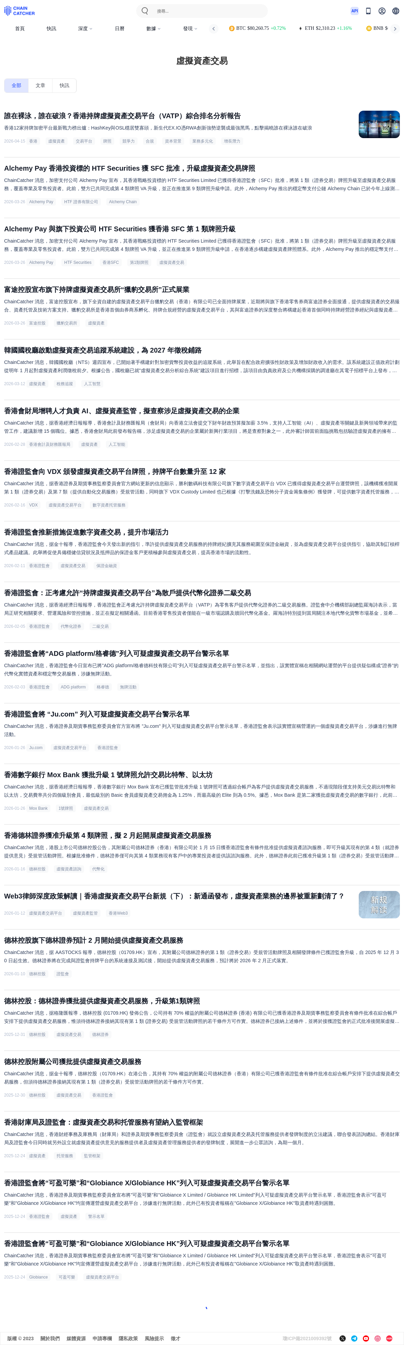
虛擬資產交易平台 (65, 505)
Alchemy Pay (41, 201)
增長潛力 (232, 141)
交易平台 (84, 141)
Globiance (38, 1277)
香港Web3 (118, 913)
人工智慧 (92, 383)
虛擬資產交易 (171, 262)
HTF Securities (77, 262)
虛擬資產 (56, 141)
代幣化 (98, 869)
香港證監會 (39, 565)
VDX (33, 505)
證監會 (63, 973)
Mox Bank (38, 808)
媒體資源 (76, 1338)
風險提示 (154, 1338)
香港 (33, 141)
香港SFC (111, 262)
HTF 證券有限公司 (81, 201)
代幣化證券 (71, 626)
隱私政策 (128, 1338)
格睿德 (103, 687)
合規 (150, 141)
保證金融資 (106, 565)
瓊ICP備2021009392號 (307, 1338)
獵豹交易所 (67, 323)
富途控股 (37, 323)
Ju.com (36, 747)
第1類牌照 (139, 262)
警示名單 (96, 1216)
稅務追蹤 (65, 383)
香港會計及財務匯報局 (49, 444)
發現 (190, 28)
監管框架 (92, 1155)
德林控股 (37, 869)
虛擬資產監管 (85, 913)
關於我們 (50, 1338)
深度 (85, 28)
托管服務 (65, 1155)
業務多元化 (202, 141)
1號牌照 (66, 808)
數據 (153, 28)
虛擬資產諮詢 (69, 869)
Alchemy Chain (123, 201)
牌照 (107, 141)
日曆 (119, 28)
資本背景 (173, 141)
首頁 (20, 28)
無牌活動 (128, 687)
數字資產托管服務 (109, 505)
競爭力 (128, 141)
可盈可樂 (67, 1277)
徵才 (175, 1338)
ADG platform (73, 687)
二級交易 (100, 626)
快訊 (51, 28)
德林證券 (100, 1034)
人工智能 (117, 444)
